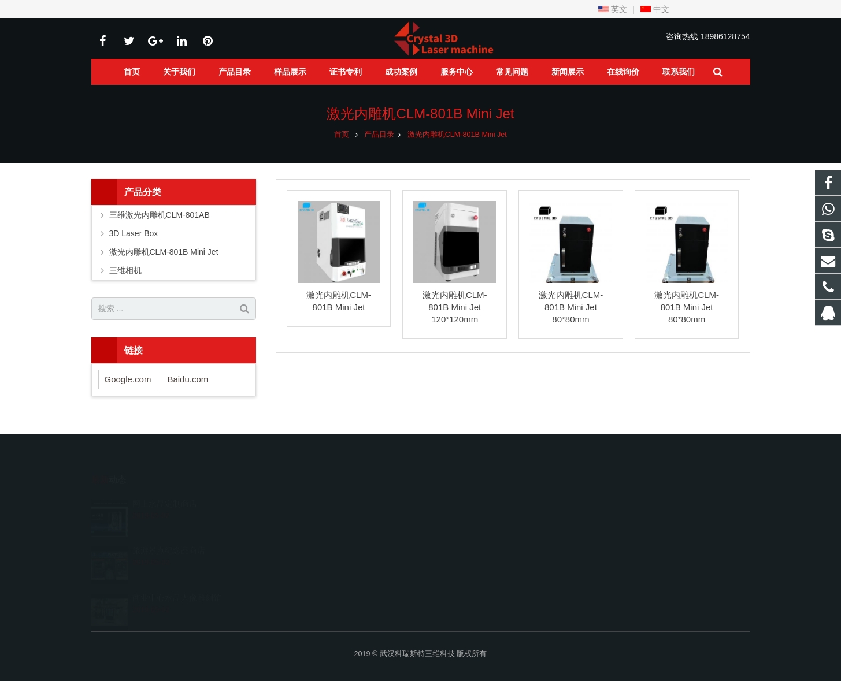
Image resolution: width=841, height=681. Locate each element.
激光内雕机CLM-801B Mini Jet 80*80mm (571, 307)
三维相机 (125, 270)
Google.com (128, 379)
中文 (654, 9)
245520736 (460, 500)
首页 (341, 135)
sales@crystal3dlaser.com (484, 550)
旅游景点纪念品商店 (168, 533)
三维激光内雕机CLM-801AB (159, 214)
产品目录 (379, 135)
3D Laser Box (133, 233)
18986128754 (725, 36)
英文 (612, 9)
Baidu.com (187, 379)
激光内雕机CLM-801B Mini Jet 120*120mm (455, 307)
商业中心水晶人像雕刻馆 (176, 580)
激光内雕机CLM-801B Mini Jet (420, 113)
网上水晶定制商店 (164, 487)
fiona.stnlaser (462, 567)
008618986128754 (471, 517)
